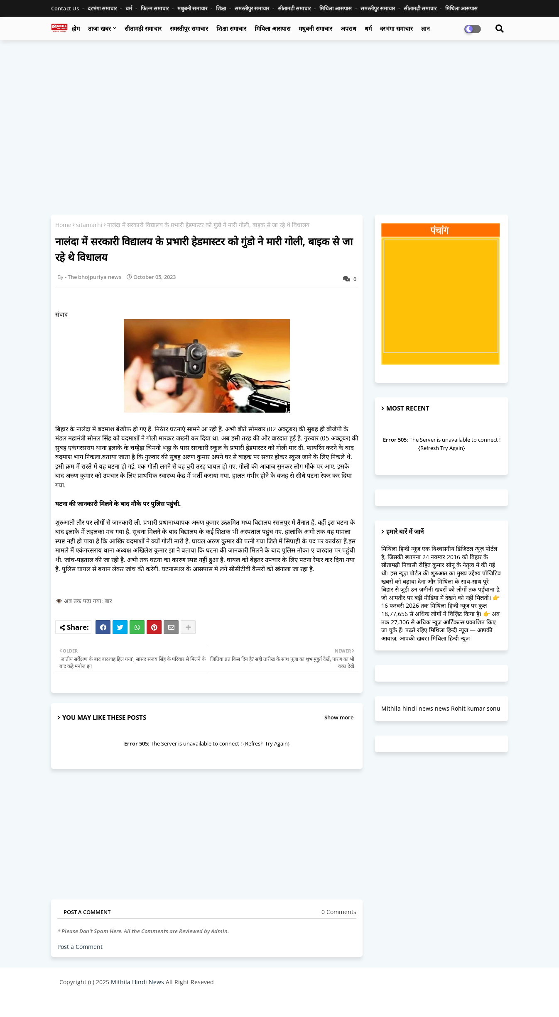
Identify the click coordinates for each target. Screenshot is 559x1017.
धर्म (129, 8)
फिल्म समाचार (155, 8)
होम (76, 28)
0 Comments (338, 912)
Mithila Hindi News (137, 982)
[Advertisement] (279, 107)
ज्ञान (425, 28)
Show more (338, 717)
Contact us (65, 8)
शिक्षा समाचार (231, 28)
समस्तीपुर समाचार (252, 8)
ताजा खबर (99, 28)
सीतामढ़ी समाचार (143, 28)
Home (63, 225)
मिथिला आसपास (336, 8)
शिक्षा (221, 8)
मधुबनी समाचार (192, 8)
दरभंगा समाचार (103, 8)
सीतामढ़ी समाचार (295, 8)
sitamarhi (89, 225)
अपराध (348, 28)
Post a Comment (80, 947)
